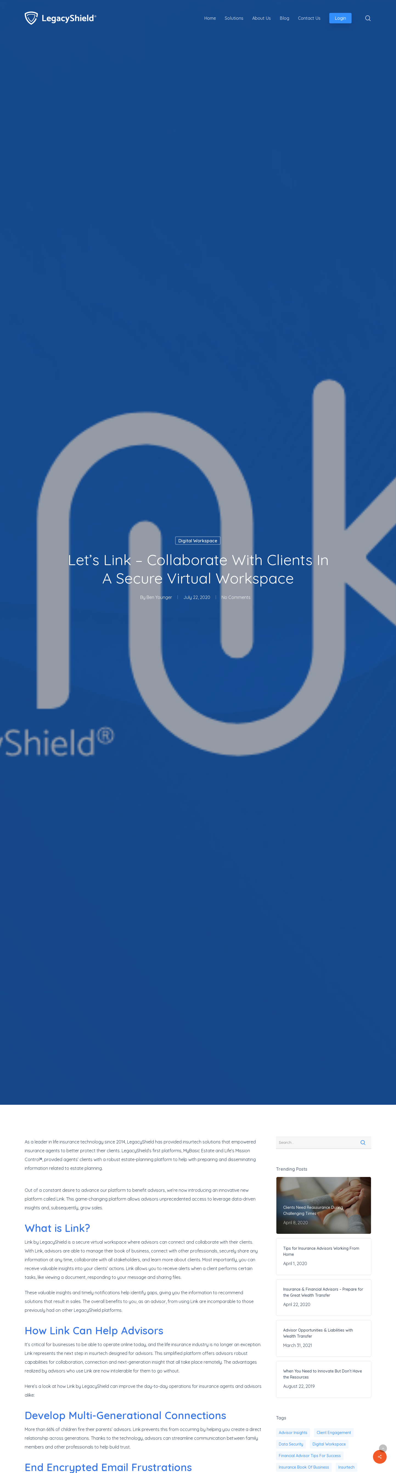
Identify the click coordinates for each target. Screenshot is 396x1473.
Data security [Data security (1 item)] (291, 1444)
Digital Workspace (197, 540)
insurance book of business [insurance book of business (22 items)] (304, 1467)
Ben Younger (159, 597)
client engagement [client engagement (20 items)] (334, 1432)
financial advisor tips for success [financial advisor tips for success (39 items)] (310, 1455)
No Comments (236, 597)
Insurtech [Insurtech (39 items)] (346, 1467)
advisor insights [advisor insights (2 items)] (293, 1432)
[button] (383, 1448)
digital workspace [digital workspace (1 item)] (329, 1444)
